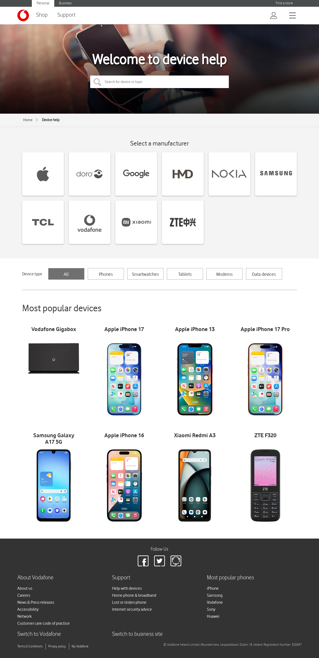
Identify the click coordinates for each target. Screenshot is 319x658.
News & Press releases (35, 602)
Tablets (185, 274)
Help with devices (127, 588)
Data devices (264, 274)
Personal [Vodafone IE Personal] (43, 3)
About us (24, 588)
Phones (106, 274)
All (66, 274)
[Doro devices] (89, 174)
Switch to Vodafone (39, 634)
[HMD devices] (183, 174)
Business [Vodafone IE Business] (65, 3)
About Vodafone (35, 578)
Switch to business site (137, 634)
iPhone (213, 588)
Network (24, 616)
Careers (23, 595)
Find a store (284, 3)
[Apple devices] (43, 174)
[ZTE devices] (183, 222)
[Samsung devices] (276, 174)
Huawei (213, 616)
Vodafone (215, 602)
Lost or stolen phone (129, 602)
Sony (211, 609)
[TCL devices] (43, 222)
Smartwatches (145, 274)
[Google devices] (136, 174)
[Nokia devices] (229, 174)
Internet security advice (132, 609)
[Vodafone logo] (23, 15)
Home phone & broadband (134, 595)
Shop (42, 15)
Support (66, 15)
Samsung (215, 595)
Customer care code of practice (43, 623)
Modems (224, 274)
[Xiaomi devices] (136, 222)
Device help (51, 120)
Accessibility (28, 609)
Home (28, 120)
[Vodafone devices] (89, 222)
